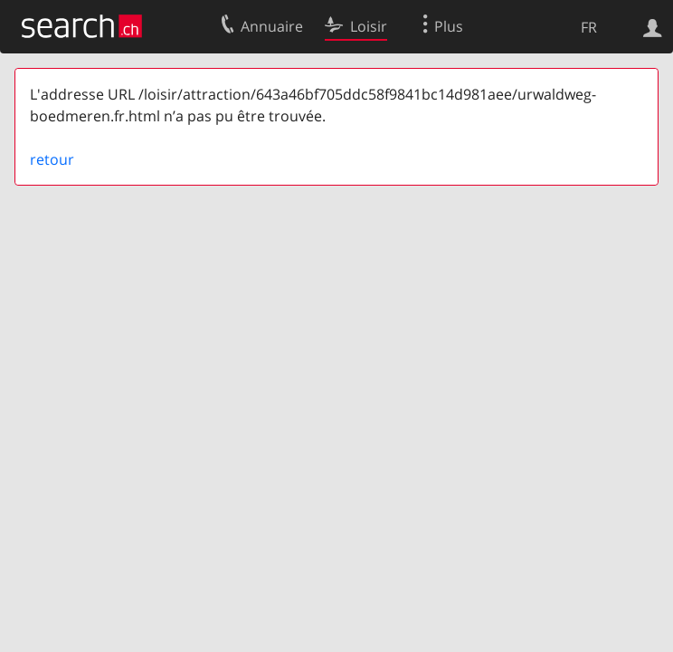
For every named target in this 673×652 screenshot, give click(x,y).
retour (52, 159)
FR (589, 27)
